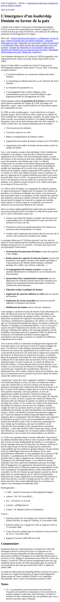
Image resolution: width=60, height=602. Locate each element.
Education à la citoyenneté (30, 43)
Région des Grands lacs (32, 52)
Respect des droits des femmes (23, 38)
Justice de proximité (50, 43)
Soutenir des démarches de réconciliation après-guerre (32, 47)
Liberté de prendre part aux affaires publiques (24, 41)
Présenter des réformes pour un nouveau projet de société (24, 50)
